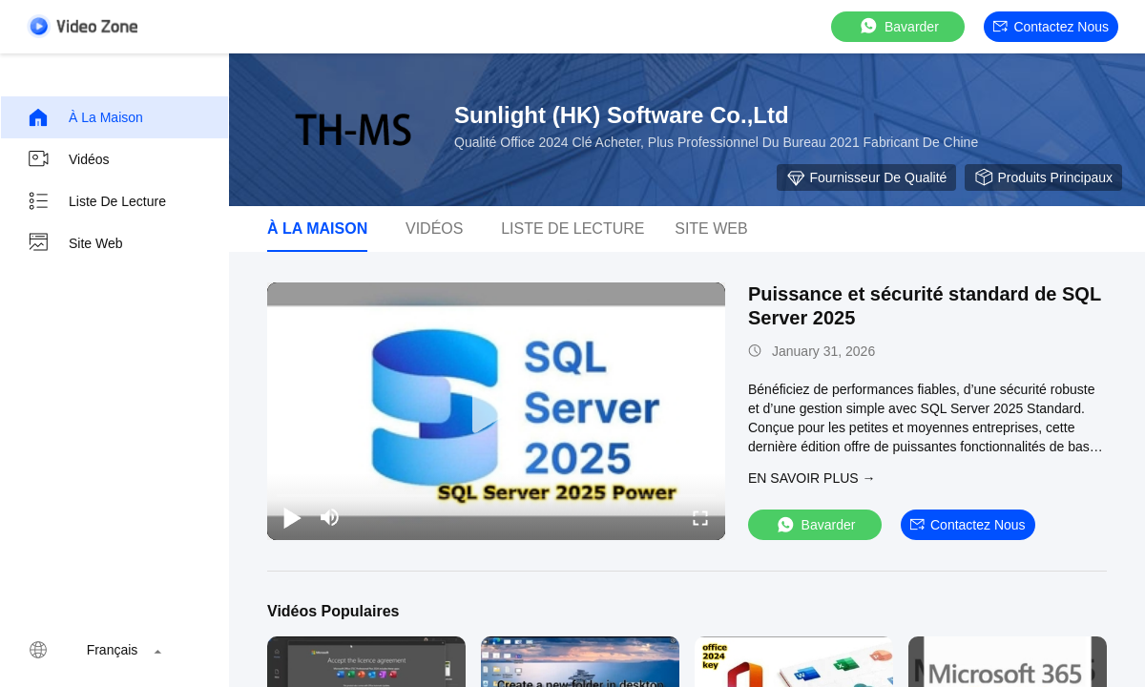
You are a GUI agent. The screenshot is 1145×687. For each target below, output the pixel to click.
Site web (75, 243)
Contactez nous (1051, 26)
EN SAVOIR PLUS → (812, 478)
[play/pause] (292, 517)
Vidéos (68, 159)
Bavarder (898, 26)
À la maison (85, 117)
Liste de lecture (96, 201)
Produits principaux (1043, 177)
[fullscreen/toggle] (700, 517)
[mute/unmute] (330, 517)
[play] (496, 411)
